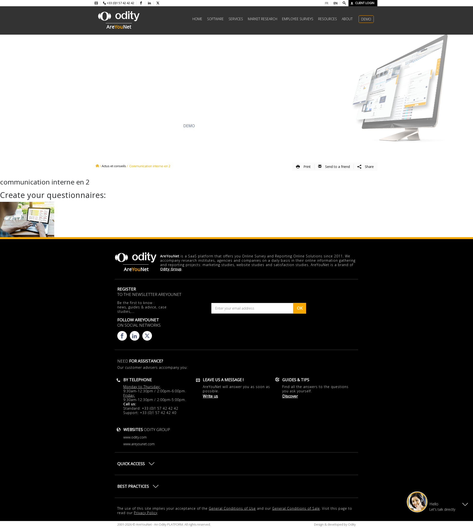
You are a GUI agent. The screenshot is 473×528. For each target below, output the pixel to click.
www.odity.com (135, 437)
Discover (139, 125)
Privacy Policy (145, 512)
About (347, 19)
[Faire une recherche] (344, 3)
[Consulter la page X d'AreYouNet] (158, 3)
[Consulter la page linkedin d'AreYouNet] (149, 3)
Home (197, 19)
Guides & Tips (295, 379)
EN (335, 3)
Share (365, 166)
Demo (366, 19)
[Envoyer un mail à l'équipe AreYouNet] (96, 3)
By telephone (137, 379)
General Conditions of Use (232, 508)
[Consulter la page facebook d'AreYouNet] (141, 3)
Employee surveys (297, 19)
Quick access (131, 463)
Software (215, 19)
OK (299, 308)
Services (236, 19)
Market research (262, 19)
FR (326, 3)
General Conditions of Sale (296, 508)
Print (303, 166)
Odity (351, 524)
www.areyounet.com (139, 444)
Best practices (133, 486)
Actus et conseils (114, 166)
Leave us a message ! (223, 379)
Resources (327, 19)
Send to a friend (334, 166)
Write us (210, 396)
